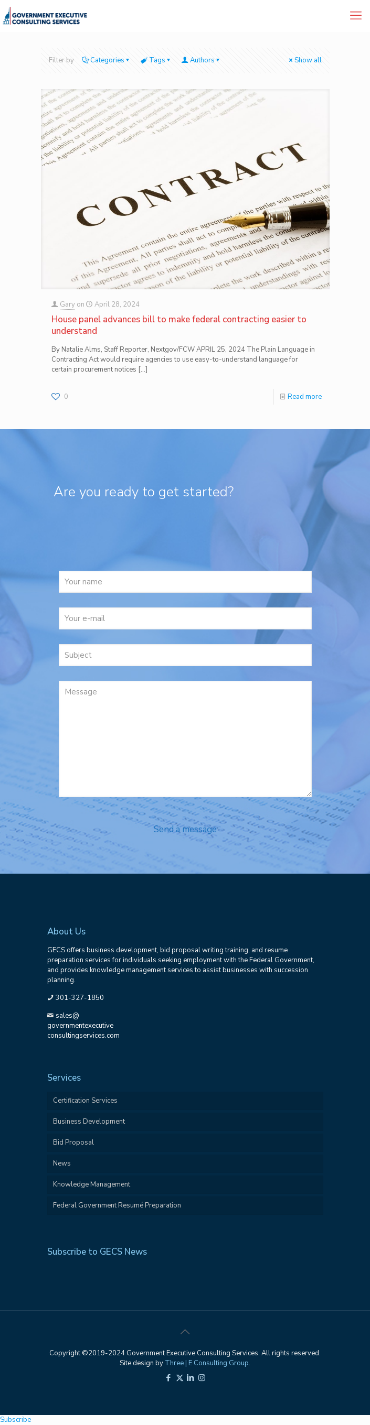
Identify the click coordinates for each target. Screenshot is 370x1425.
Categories (106, 60)
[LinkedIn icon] (191, 1378)
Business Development (89, 1121)
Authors (201, 60)
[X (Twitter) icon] (180, 1378)
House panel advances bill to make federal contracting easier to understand (178, 325)
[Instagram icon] (202, 1378)
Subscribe (15, 1419)
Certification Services (85, 1100)
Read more (305, 396)
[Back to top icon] (185, 1332)
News (62, 1163)
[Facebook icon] (169, 1378)
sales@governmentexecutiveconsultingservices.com (83, 1025)
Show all (305, 60)
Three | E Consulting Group (207, 1363)
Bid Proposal (73, 1142)
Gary (67, 304)
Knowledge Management (91, 1184)
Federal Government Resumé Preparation (117, 1205)
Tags (156, 60)
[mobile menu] (356, 16)
